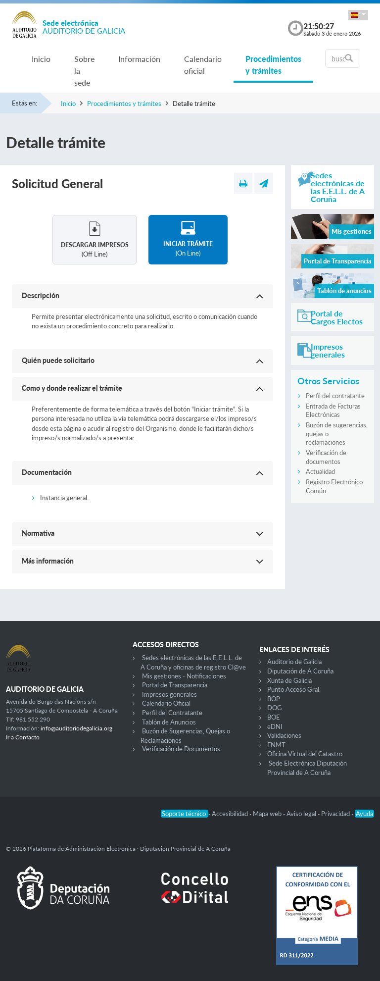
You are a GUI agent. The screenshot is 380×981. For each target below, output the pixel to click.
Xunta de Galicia (289, 680)
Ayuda (364, 814)
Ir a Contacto (23, 737)
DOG (274, 708)
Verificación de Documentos (181, 749)
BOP (273, 699)
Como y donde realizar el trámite (72, 388)
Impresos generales (169, 694)
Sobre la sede (84, 70)
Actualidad (320, 471)
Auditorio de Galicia (294, 662)
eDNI (275, 726)
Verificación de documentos (326, 457)
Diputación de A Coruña (300, 671)
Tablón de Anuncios (169, 722)
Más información (48, 561)
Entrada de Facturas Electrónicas (333, 410)
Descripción (40, 295)
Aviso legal (302, 814)
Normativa (38, 533)
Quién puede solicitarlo (58, 360)
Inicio (41, 58)
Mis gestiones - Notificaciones (184, 676)
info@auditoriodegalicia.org (76, 728)
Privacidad (336, 814)
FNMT (276, 745)
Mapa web (268, 814)
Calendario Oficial (166, 703)
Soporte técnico (184, 814)
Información (139, 58)
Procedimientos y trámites (273, 64)
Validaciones (284, 735)
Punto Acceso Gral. (294, 689)
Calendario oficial (203, 64)
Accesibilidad (230, 814)
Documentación (47, 472)
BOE (273, 717)
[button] (358, 15)
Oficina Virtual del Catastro (304, 754)
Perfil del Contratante (172, 713)
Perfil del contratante (335, 396)
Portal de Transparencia (174, 685)
